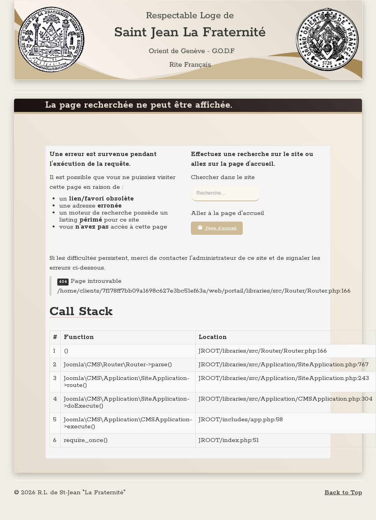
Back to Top (343, 492)
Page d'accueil (217, 228)
